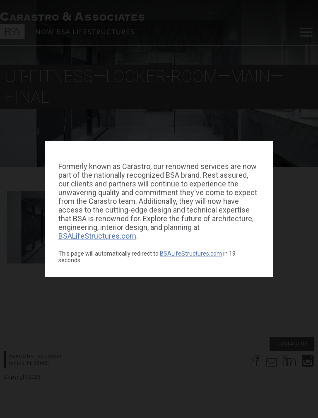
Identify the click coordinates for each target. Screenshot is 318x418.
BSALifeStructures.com (97, 236)
